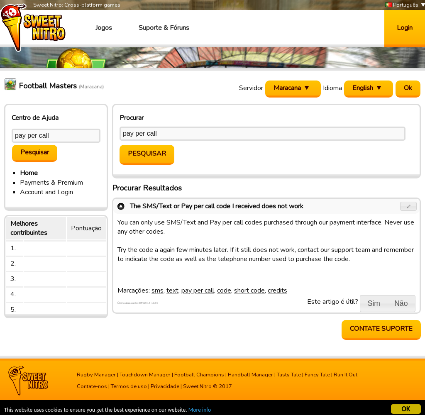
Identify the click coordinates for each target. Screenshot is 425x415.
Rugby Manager (96, 374)
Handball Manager (250, 374)
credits (277, 290)
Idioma (332, 88)
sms (157, 290)
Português (401, 5)
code (224, 290)
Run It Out (345, 374)
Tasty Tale (289, 374)
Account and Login (46, 192)
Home (29, 173)
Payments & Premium (51, 182)
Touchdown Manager (145, 374)
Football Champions (199, 374)
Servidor (251, 88)
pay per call (197, 290)
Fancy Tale (317, 374)
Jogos (103, 27)
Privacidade (165, 386)
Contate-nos (92, 386)
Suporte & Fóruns (164, 27)
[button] (408, 206)
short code (249, 290)
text (172, 290)
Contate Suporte (381, 328)
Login (405, 27)
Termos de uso (129, 386)
